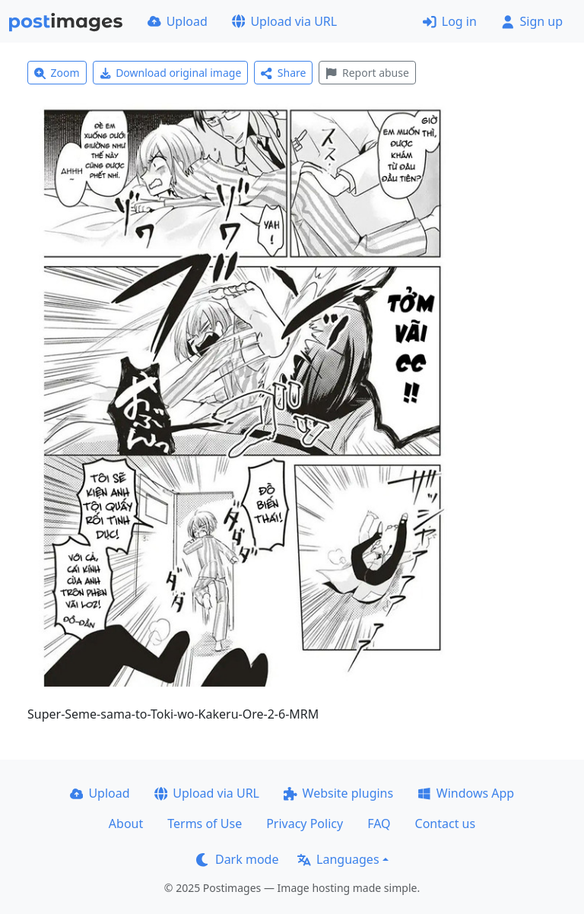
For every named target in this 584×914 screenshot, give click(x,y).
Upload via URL (284, 21)
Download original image (171, 72)
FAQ (378, 823)
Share (283, 72)
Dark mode (237, 859)
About (126, 823)
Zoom (57, 72)
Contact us (445, 823)
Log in (450, 21)
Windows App (465, 793)
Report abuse (366, 72)
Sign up (532, 21)
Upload (178, 21)
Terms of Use (204, 823)
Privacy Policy (304, 823)
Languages (338, 859)
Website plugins (338, 793)
